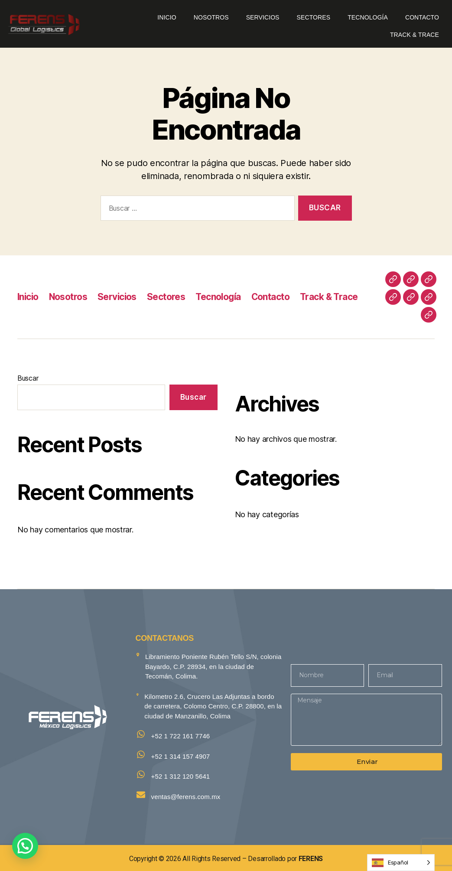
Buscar (27, 378)
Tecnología (368, 17)
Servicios (263, 17)
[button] (25, 846)
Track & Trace (414, 34)
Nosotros (211, 17)
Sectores (314, 17)
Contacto (422, 17)
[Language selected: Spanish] (401, 862)
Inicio (166, 17)
